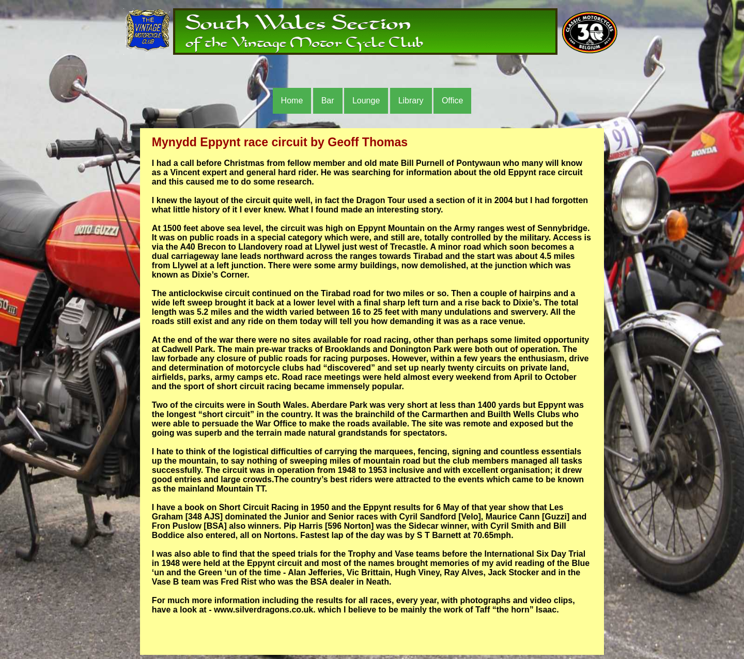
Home (292, 100)
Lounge (366, 100)
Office (452, 100)
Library (411, 100)
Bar (327, 100)
